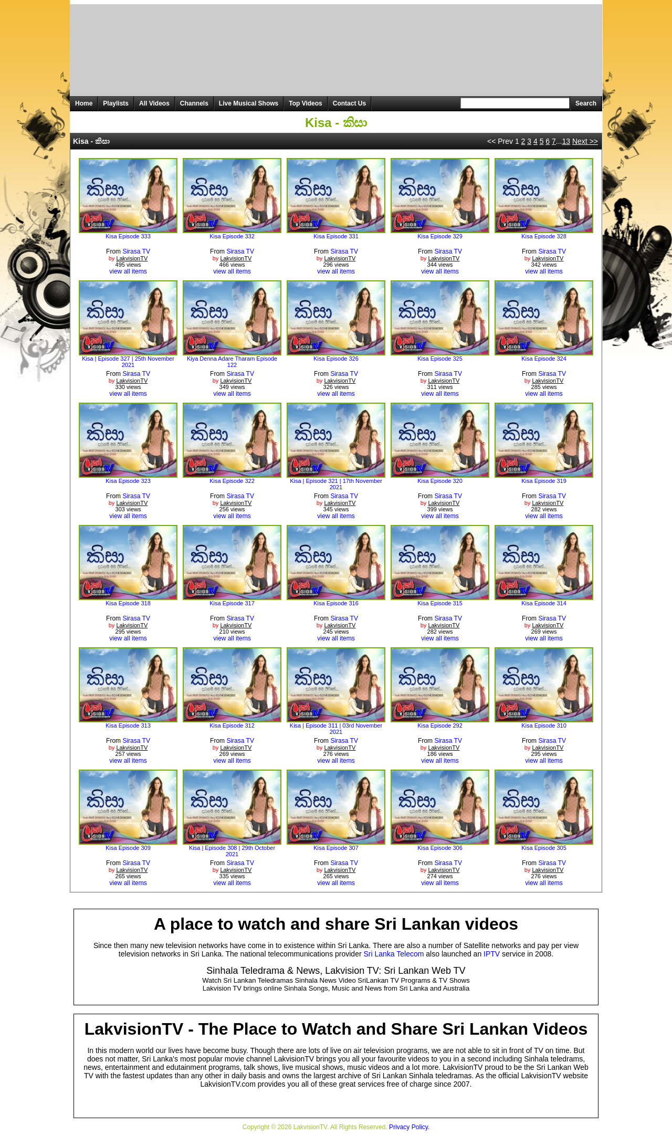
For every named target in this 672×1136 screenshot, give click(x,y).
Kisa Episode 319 (543, 481)
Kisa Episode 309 (128, 848)
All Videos (154, 103)
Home (83, 103)
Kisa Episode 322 (232, 481)
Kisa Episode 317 (232, 603)
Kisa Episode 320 (440, 481)
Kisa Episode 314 (543, 603)
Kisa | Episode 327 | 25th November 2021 (128, 361)
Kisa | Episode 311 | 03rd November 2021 (336, 728)
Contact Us (349, 103)
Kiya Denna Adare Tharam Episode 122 (232, 361)
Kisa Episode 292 (440, 725)
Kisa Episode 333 (128, 236)
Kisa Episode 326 (336, 358)
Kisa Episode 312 (232, 725)
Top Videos (305, 103)
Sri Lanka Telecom (394, 954)
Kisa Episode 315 (440, 603)
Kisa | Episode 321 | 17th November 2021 (336, 484)
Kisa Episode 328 (543, 236)
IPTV (492, 954)
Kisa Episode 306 (440, 848)
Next (585, 141)
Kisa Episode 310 (543, 725)
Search (585, 103)
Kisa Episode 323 (128, 481)
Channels (194, 103)
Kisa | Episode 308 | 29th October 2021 (232, 851)
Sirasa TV (136, 251)
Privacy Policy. (409, 1127)
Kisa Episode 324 (543, 358)
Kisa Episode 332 (232, 236)
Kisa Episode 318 (128, 603)
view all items (127, 271)
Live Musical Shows (248, 103)
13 (566, 141)
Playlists (116, 103)
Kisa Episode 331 (336, 236)
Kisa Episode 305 (543, 848)
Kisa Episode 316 (336, 603)
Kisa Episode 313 (128, 725)
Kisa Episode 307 (336, 848)
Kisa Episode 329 (440, 236)
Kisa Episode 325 (440, 358)
